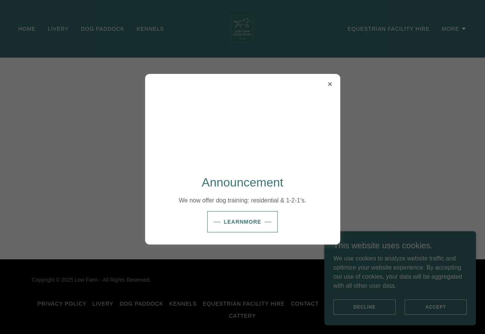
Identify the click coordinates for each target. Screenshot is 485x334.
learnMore (242, 222)
